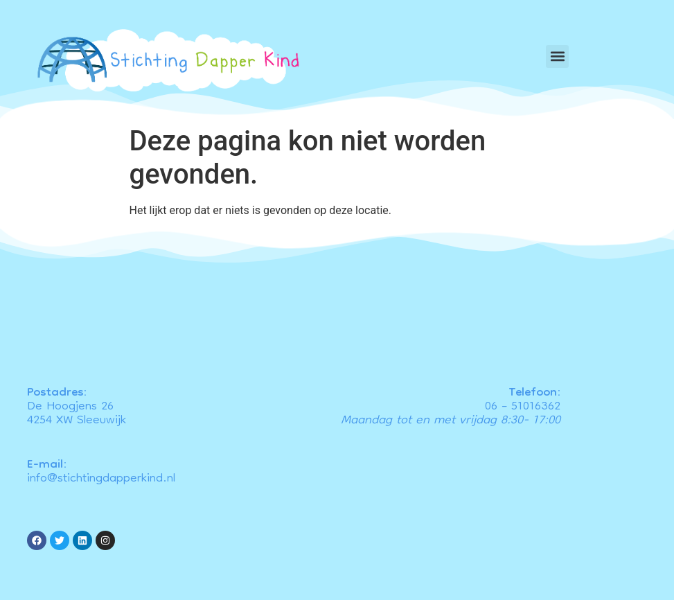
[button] (557, 56)
